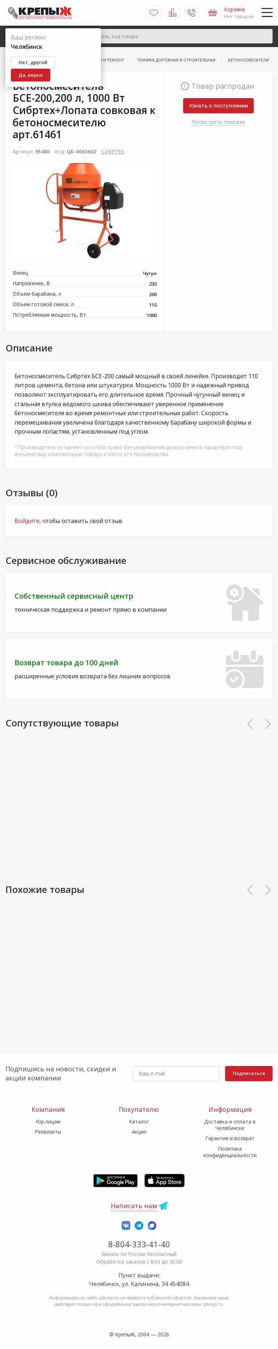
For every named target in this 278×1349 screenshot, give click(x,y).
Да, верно (30, 75)
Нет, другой (32, 62)
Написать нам (134, 1205)
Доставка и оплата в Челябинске (230, 1124)
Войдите (26, 521)
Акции (139, 1131)
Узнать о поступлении (218, 105)
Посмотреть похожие (218, 121)
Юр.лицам (48, 1121)
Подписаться (249, 1073)
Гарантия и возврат (229, 1138)
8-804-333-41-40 (139, 1244)
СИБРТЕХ (112, 151)
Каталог (139, 1121)
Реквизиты (48, 1131)
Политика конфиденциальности (230, 1152)
